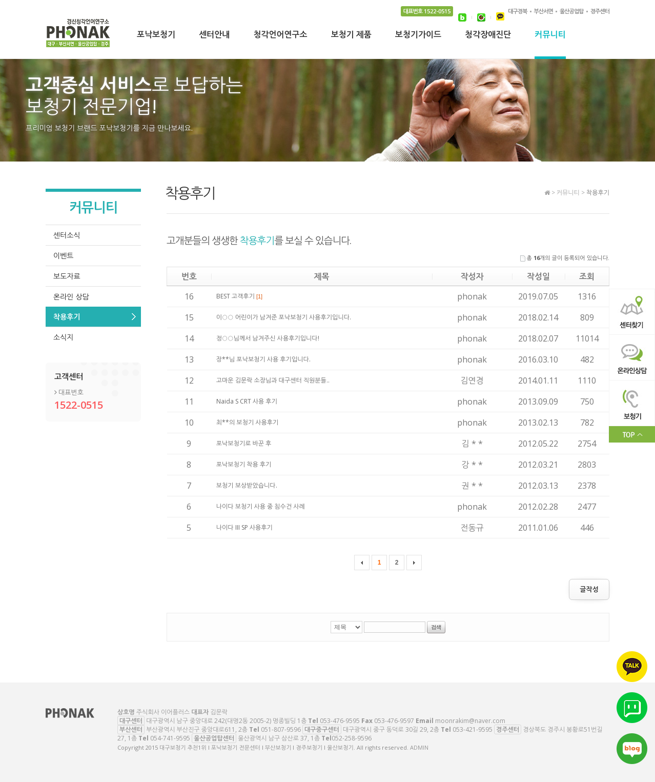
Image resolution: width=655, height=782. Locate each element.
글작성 (589, 589)
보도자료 (66, 276)
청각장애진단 (488, 35)
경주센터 (599, 11)
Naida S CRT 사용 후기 (246, 401)
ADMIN (419, 747)
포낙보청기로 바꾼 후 (244, 443)
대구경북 (517, 11)
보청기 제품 (351, 35)
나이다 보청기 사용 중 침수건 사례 (260, 506)
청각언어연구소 (280, 35)
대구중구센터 (321, 729)
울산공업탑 (572, 11)
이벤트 (63, 255)
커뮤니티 (550, 35)
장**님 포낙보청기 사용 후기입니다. (263, 359)
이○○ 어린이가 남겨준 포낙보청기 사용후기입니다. (283, 317)
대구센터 (130, 720)
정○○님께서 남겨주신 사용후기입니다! (267, 338)
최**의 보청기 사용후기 (247, 422)
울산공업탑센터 (214, 738)
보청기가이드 (418, 35)
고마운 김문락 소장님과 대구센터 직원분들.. (273, 380)
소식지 (63, 337)
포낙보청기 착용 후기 (244, 464)
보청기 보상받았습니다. (246, 485)
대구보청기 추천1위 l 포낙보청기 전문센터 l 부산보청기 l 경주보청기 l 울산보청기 (78, 36)
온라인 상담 (71, 297)
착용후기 (66, 317)
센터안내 (214, 35)
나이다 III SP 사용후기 (244, 527)
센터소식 (66, 235)
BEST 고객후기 (239, 296)
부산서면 (543, 11)
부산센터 (130, 729)
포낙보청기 (156, 35)
